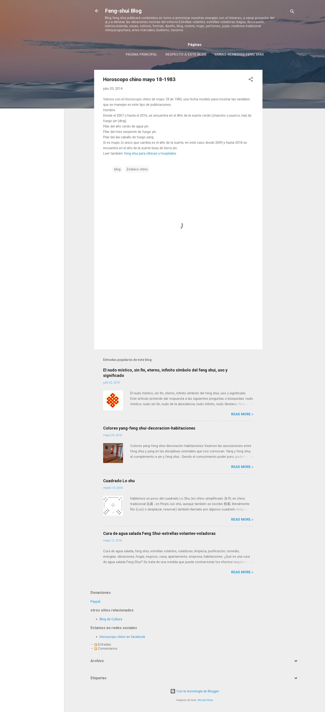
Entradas (102, 644)
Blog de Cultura (111, 619)
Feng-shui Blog (123, 11)
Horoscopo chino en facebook (122, 637)
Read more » (242, 414)
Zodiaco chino (137, 169)
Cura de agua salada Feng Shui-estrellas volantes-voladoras (159, 533)
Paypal (95, 601)
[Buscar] (292, 12)
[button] (250, 80)
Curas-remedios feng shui (239, 54)
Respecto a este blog (186, 54)
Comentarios (105, 648)
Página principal (141, 54)
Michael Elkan (205, 700)
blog (117, 169)
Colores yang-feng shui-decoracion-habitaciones (149, 428)
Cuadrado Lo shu (119, 480)
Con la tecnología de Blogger (194, 691)
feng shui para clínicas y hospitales (150, 153)
